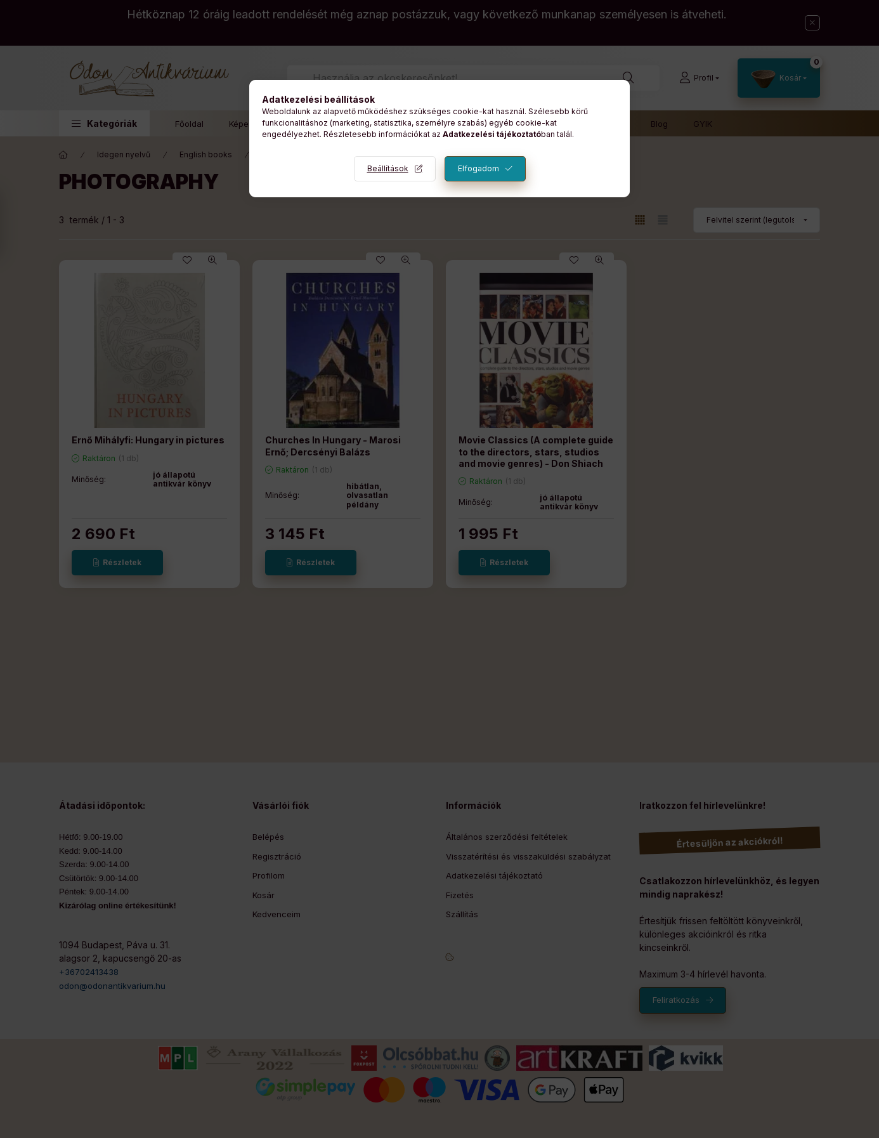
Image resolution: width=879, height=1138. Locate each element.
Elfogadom (478, 168)
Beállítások (387, 168)
